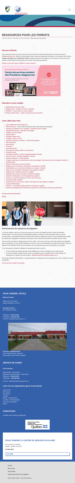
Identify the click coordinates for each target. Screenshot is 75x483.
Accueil (4, 38)
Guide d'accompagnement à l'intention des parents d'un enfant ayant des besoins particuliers (34, 187)
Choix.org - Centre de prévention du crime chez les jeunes (23, 178)
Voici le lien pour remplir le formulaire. (13, 263)
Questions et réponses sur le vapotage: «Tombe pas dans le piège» (26, 128)
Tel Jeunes (9, 146)
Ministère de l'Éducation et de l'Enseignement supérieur (23, 176)
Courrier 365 (6, 390)
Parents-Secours (11, 126)
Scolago (5, 396)
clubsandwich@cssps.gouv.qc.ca (19, 381)
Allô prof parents (11, 142)
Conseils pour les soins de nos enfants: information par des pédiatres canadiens (30, 182)
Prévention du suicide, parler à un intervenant (19, 150)
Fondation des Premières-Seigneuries (14, 415)
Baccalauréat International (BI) (11, 193)
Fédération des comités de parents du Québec (20, 172)
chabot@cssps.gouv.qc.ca (17, 319)
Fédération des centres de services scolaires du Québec (23, 174)
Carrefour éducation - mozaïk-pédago (17, 158)
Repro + (5, 404)
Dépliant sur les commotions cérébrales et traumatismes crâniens (25, 166)
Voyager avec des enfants (14, 132)
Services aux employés (10, 402)
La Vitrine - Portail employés (11, 400)
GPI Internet (6, 392)
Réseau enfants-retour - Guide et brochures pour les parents (24, 113)
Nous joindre (11, 471)
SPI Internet (6, 394)
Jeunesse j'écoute (11, 148)
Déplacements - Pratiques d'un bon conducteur (20, 109)
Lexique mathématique (13, 184)
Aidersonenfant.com (9, 56)
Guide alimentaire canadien (14, 180)
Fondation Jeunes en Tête (14, 138)
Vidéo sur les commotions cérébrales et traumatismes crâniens (25, 170)
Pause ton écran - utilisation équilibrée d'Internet (20, 156)
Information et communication (21, 38)
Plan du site (11, 468)
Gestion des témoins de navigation (18, 474)
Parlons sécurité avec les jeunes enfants (18, 164)
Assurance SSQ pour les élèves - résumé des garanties (23, 140)
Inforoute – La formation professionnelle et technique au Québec (25, 186)
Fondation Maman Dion (13, 136)
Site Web (9, 454)
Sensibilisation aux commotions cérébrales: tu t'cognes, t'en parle (25, 168)
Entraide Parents (11, 152)
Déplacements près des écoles (15, 107)
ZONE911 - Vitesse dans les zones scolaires (19, 111)
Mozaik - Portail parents (10, 398)
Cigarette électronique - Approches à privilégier (20, 130)
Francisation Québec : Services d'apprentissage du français (24, 154)
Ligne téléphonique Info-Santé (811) (17, 124)
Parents (9, 38)
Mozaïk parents (10, 134)
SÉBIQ (4, 196)
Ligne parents (10, 144)
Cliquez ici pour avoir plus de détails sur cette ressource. (19, 63)
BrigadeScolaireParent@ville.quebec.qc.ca (45, 255)
